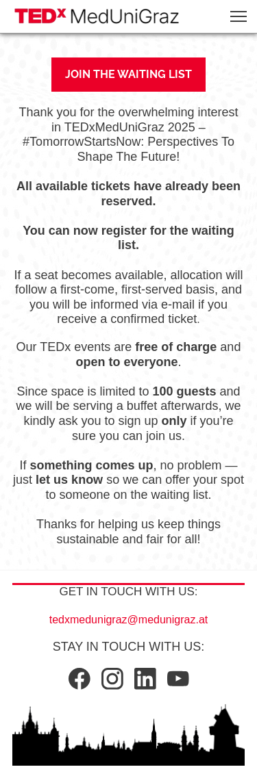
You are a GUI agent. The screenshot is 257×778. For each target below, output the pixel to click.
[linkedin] (145, 679)
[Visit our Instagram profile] (112, 679)
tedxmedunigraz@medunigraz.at (128, 619)
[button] (238, 16)
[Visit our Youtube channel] (178, 679)
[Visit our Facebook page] (79, 679)
